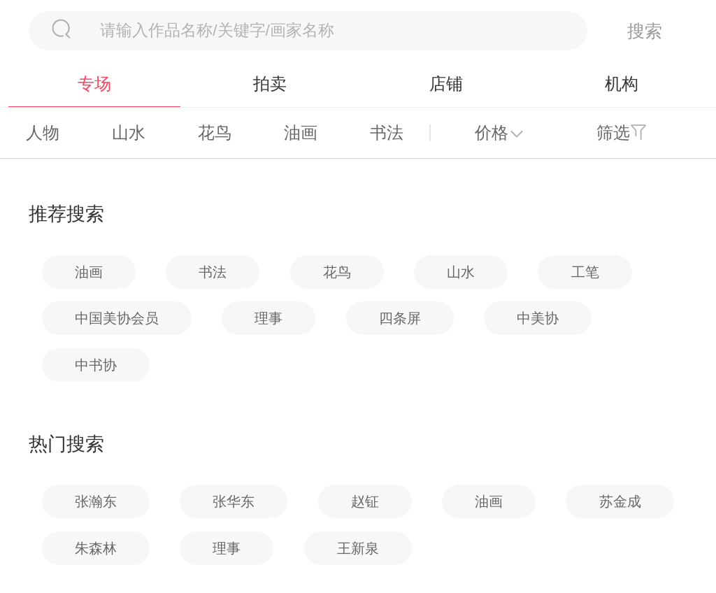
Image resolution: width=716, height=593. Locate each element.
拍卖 (270, 83)
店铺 (446, 83)
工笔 (585, 272)
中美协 (538, 318)
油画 (300, 133)
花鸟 (214, 133)
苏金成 (620, 501)
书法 (386, 133)
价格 (491, 133)
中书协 (96, 365)
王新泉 (358, 548)
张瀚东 (96, 501)
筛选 (613, 133)
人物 (42, 133)
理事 (268, 318)
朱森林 (96, 548)
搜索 (644, 31)
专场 (94, 83)
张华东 (234, 501)
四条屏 (400, 318)
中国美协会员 (117, 318)
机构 (621, 83)
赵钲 (365, 501)
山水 (128, 133)
